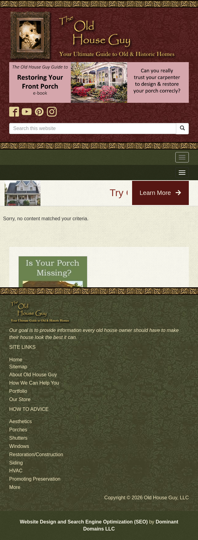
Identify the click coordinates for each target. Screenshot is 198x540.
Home (15, 359)
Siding (16, 462)
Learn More (160, 192)
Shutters (18, 438)
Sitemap (18, 366)
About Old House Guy (33, 374)
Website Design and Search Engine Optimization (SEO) (84, 521)
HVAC (15, 470)
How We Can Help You (34, 382)
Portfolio (18, 391)
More (14, 487)
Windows (19, 446)
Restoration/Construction (36, 454)
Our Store (19, 399)
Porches (18, 429)
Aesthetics (20, 421)
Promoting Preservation (34, 479)
